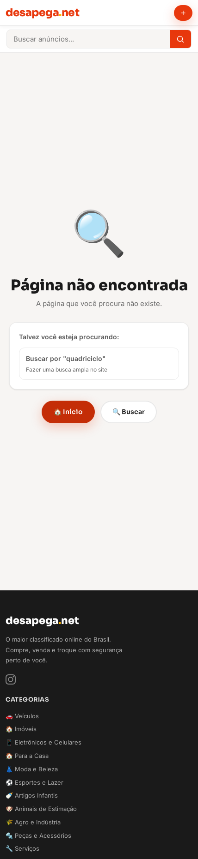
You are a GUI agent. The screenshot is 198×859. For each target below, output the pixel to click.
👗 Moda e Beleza (32, 769)
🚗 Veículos (22, 716)
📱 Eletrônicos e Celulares (43, 742)
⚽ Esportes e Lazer (34, 782)
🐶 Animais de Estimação (41, 808)
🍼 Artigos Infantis (32, 795)
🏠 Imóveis (21, 729)
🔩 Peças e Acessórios (38, 835)
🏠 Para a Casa (27, 755)
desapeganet (42, 12)
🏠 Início (68, 412)
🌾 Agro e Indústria (33, 822)
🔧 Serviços (22, 848)
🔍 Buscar (128, 412)
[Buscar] (180, 39)
